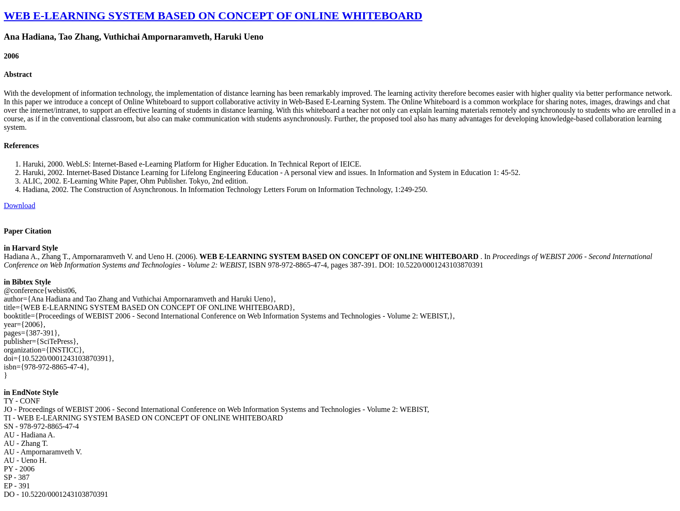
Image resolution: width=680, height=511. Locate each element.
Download (19, 205)
